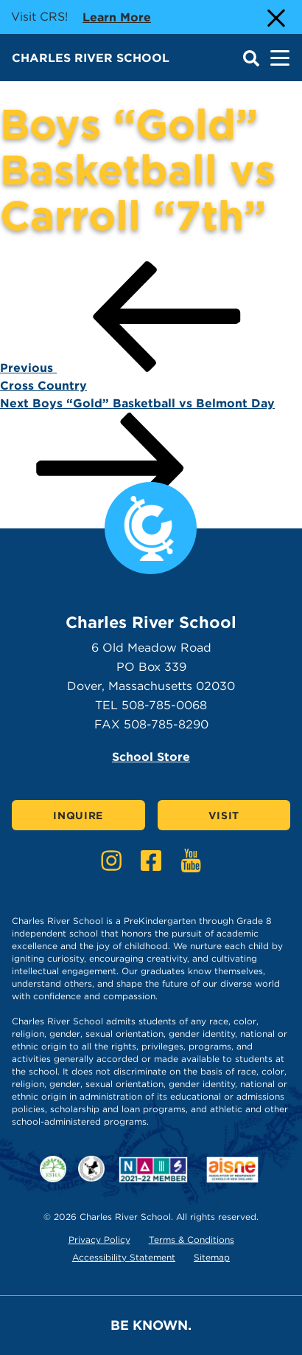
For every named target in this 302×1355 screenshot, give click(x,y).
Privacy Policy (99, 1239)
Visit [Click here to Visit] (224, 815)
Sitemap (212, 1257)
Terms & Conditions (191, 1239)
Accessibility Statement (123, 1257)
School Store (151, 757)
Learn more (116, 16)
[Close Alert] (275, 17)
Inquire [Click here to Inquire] (78, 815)
